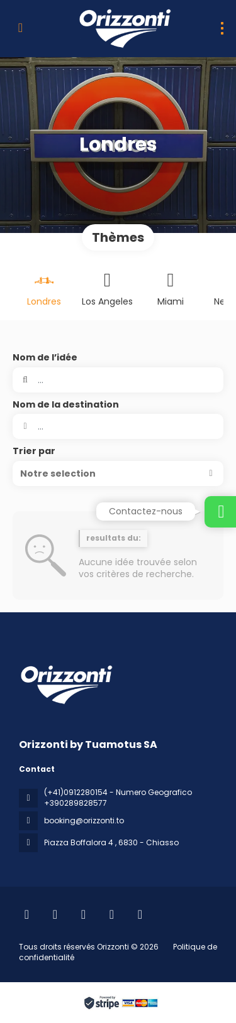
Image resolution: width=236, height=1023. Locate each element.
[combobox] (118, 426)
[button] (118, 473)
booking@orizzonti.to (84, 820)
